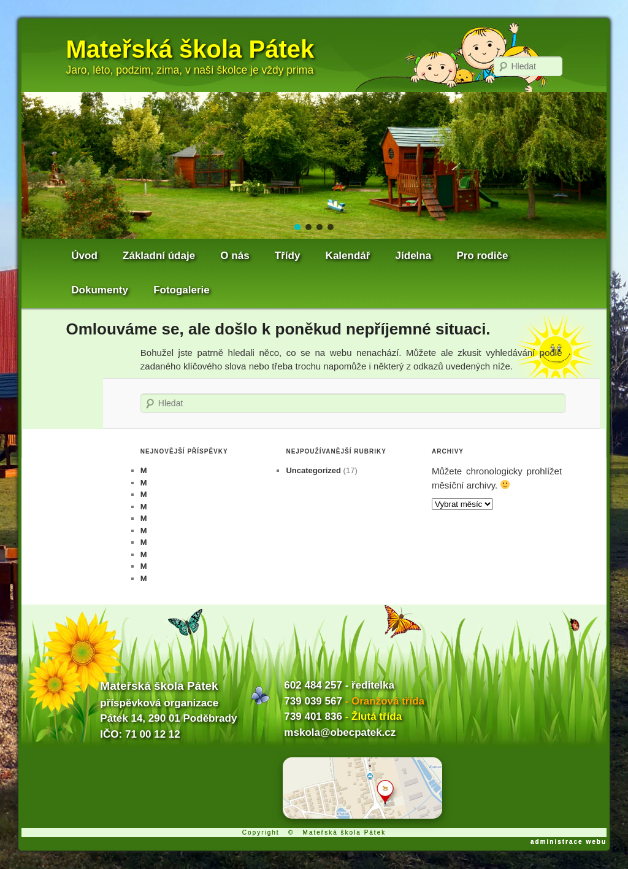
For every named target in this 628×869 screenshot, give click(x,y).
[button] (297, 227)
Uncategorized (313, 470)
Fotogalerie (181, 290)
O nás (234, 255)
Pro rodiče (482, 255)
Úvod (84, 255)
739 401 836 (313, 716)
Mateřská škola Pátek (190, 49)
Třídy (288, 255)
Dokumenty (99, 290)
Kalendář (348, 255)
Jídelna (414, 255)
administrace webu (568, 841)
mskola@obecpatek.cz (340, 732)
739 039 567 (313, 701)
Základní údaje (159, 255)
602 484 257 (313, 685)
